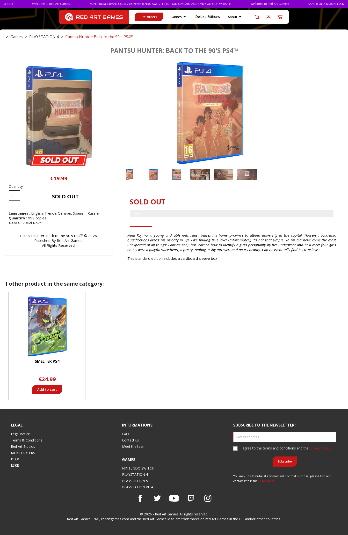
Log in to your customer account (268, 17)
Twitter (157, 498)
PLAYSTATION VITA (137, 487)
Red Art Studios (23, 446)
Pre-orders (148, 16)
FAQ (125, 434)
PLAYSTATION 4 (135, 474)
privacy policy (320, 448)
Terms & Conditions (26, 440)
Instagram (208, 498)
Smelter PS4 (47, 361)
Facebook (140, 498)
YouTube (174, 498)
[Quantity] (14, 195)
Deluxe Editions (207, 16)
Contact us (130, 440)
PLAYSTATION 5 (135, 480)
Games (179, 17)
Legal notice (20, 434)
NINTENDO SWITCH (138, 468)
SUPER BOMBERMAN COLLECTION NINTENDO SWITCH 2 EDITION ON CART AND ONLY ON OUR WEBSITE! (173, 4)
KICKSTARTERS (23, 452)
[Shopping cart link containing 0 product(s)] (280, 17)
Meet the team (133, 446)
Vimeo (191, 498)
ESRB (15, 465)
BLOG (15, 459)
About (235, 17)
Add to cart (47, 389)
